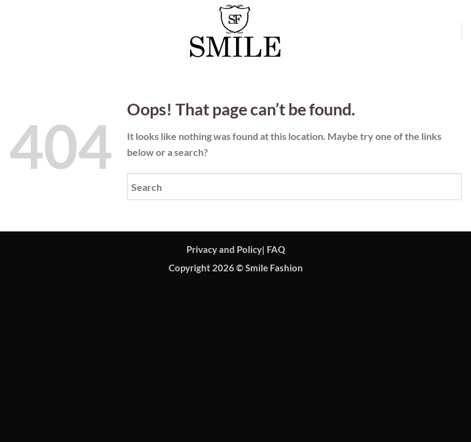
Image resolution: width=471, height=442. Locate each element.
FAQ (276, 249)
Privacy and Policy (224, 249)
